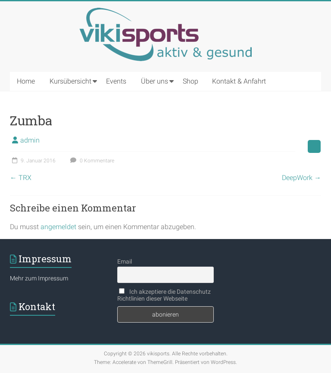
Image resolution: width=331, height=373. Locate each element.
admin (30, 140)
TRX (20, 178)
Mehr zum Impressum (39, 278)
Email (124, 261)
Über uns (154, 81)
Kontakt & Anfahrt (239, 81)
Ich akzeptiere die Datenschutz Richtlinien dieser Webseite (164, 295)
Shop (190, 81)
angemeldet (58, 227)
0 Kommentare (91, 161)
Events (116, 81)
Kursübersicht (70, 81)
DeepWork (301, 178)
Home (26, 81)
